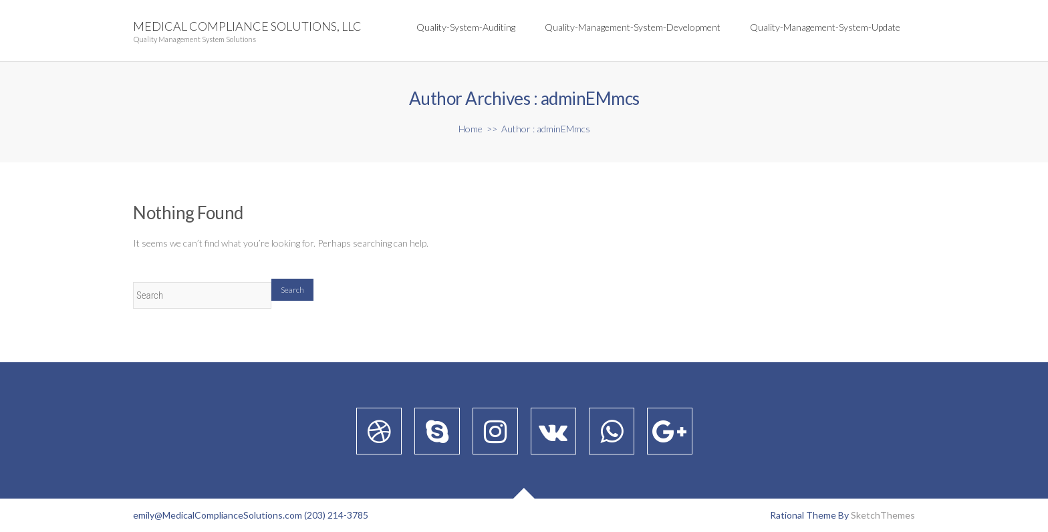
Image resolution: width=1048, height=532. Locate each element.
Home (470, 128)
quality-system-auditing (465, 27)
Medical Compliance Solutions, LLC (247, 26)
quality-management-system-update (825, 27)
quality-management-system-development (632, 27)
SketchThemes (883, 515)
